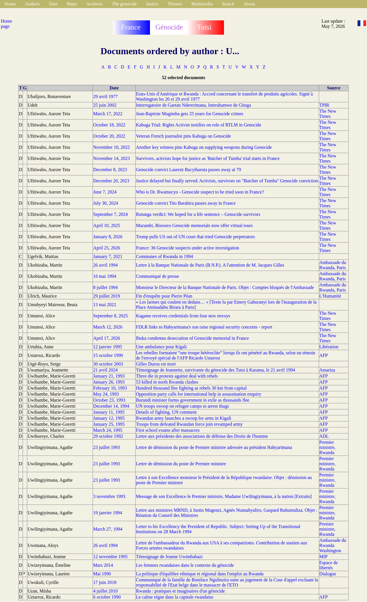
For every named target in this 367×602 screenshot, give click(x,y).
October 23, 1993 (109, 400)
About (249, 3)
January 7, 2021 (107, 256)
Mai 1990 (102, 573)
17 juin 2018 (104, 582)
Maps (72, 3)
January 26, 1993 (109, 382)
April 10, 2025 (106, 225)
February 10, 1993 (110, 388)
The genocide (124, 3)
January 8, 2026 (107, 236)
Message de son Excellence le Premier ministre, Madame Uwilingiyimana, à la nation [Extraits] (224, 496)
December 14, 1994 (111, 406)
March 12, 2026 (107, 327)
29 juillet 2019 (106, 296)
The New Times (327, 114)
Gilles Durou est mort (156, 363)
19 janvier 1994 (107, 512)
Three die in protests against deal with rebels (177, 376)
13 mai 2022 (104, 304)
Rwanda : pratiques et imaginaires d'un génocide (180, 591)
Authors (32, 3)
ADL (324, 436)
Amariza (327, 370)
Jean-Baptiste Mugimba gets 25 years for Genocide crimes (189, 113)
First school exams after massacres (168, 430)
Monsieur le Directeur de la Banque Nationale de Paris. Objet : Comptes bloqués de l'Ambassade (225, 287)
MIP (323, 556)
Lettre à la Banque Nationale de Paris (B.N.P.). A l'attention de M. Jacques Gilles (210, 265)
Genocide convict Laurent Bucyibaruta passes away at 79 (188, 169)
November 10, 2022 (111, 147)
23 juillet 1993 (106, 447)
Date (53, 3)
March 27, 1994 (107, 529)
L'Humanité (330, 296)
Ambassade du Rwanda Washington (332, 545)
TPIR (324, 105)
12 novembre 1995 (110, 556)
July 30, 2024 (105, 203)
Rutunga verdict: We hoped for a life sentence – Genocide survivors (198, 214)
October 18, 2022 (109, 124)
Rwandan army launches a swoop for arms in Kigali (183, 418)
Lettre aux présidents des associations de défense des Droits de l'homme (202, 436)
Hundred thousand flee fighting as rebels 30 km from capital (191, 388)
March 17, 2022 (107, 113)
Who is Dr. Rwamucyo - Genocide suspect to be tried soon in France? (200, 191)
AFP (323, 355)
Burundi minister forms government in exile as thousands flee (192, 400)
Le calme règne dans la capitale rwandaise (174, 597)
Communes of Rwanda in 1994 (164, 256)
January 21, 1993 (109, 376)
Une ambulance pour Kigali (161, 346)
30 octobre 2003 (108, 363)
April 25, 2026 (106, 247)
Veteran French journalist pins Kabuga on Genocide (183, 136)
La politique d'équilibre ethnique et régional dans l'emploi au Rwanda (199, 573)
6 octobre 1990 (107, 597)
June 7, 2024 (104, 191)
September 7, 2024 (110, 214)
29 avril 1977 (105, 96)
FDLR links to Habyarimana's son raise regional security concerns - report (204, 327)
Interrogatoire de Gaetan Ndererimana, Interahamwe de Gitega (193, 105)
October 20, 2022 (109, 136)
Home (10, 3)
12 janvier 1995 (107, 346)
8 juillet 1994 (105, 287)
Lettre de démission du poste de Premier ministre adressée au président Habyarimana (214, 447)
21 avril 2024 (105, 370)
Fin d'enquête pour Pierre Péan (164, 296)
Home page (6, 24)
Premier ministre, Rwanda (327, 447)
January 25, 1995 (109, 424)
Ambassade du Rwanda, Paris (332, 265)
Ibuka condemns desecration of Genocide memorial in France (192, 338)
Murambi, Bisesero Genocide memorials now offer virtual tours (194, 225)
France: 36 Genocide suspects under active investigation (187, 247)
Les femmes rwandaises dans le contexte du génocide (185, 565)
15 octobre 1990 (108, 355)
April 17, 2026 (106, 338)
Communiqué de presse (157, 276)
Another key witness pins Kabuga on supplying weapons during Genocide (204, 147)
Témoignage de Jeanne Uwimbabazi (169, 556)
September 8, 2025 (110, 315)
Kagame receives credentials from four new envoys (183, 315)
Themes (174, 3)
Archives (94, 3)
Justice (152, 3)
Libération (329, 346)
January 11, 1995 (108, 412)
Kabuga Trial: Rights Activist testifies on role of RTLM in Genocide (198, 124)
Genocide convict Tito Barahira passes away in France (186, 203)
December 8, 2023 (110, 169)
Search (228, 3)
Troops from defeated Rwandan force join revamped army (189, 424)
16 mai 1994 (104, 276)
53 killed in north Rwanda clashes (167, 382)
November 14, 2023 (111, 158)
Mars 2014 (103, 565)
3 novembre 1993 (109, 496)
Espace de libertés (328, 565)
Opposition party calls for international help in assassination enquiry (198, 394)
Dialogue (327, 573)
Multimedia (202, 3)
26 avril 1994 (105, 265)
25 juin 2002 (104, 105)
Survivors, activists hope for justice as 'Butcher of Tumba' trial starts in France (208, 158)
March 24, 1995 (107, 430)
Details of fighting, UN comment (166, 412)
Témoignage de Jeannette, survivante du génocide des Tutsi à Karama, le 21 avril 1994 (215, 370)
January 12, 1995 (109, 418)
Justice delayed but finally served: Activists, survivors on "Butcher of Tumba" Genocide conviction (227, 180)
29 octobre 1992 (108, 436)
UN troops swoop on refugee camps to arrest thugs (182, 406)
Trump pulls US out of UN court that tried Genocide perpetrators (195, 236)
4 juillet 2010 (105, 591)
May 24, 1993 (106, 394)
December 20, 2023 (111, 180)
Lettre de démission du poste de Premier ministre (181, 463)
